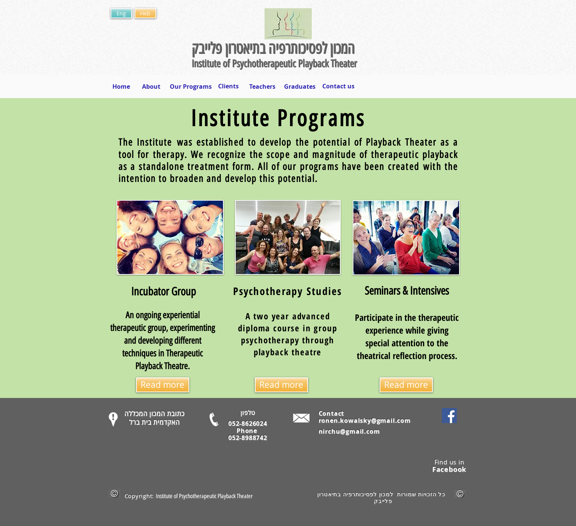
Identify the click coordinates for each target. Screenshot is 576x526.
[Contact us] (338, 86)
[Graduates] (300, 86)
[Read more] (162, 384)
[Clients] (228, 86)
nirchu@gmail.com (349, 431)
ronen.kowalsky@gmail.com (365, 420)
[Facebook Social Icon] (449, 415)
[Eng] (121, 13)
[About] (151, 86)
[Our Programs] (190, 86)
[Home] (121, 86)
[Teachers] (262, 86)
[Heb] (145, 13)
